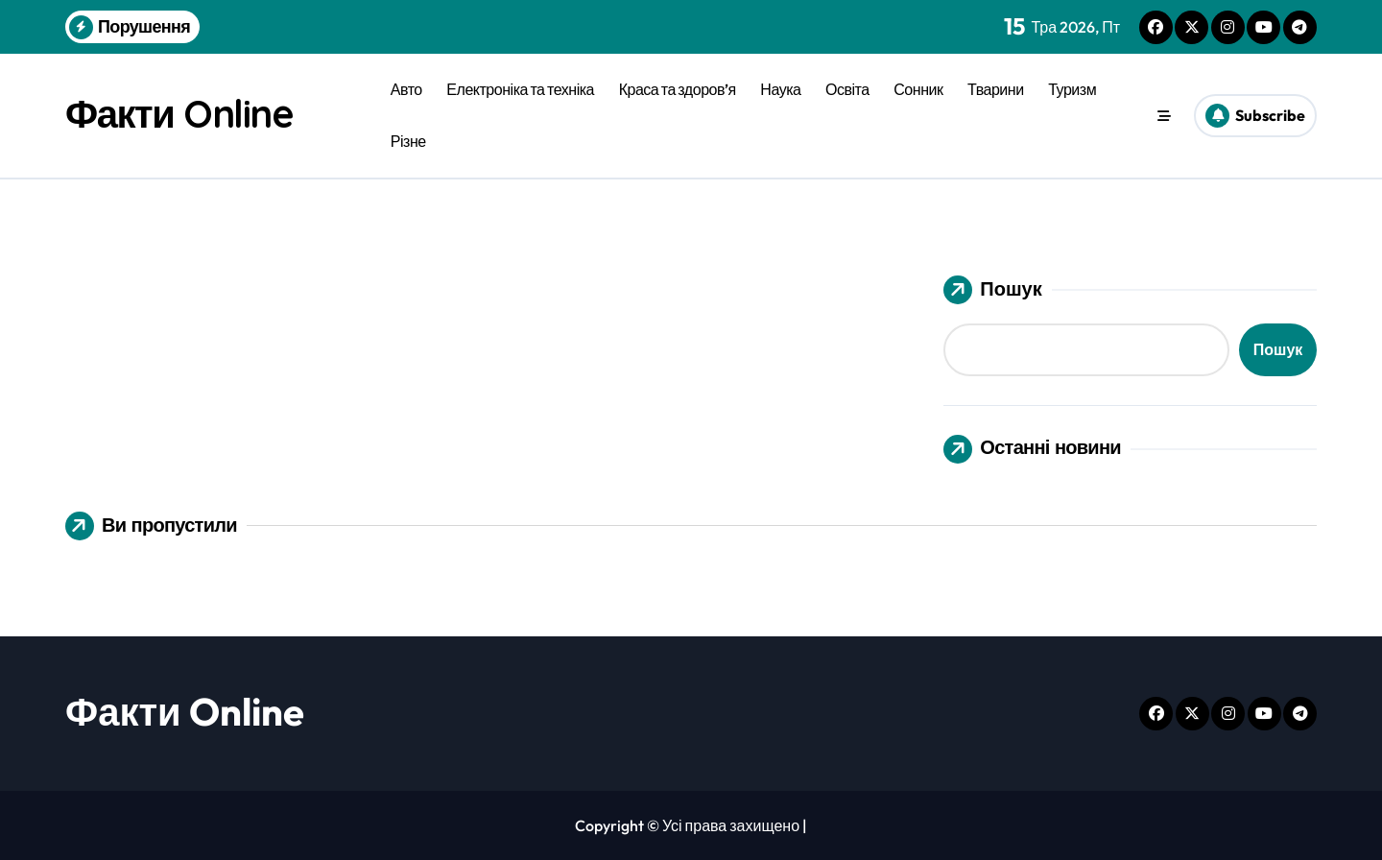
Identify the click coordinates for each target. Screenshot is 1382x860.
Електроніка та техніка (520, 89)
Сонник (918, 89)
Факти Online (179, 113)
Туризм (1072, 89)
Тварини (995, 89)
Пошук (992, 289)
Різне (408, 141)
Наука (780, 89)
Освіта (847, 89)
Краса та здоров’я (677, 89)
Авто (406, 89)
